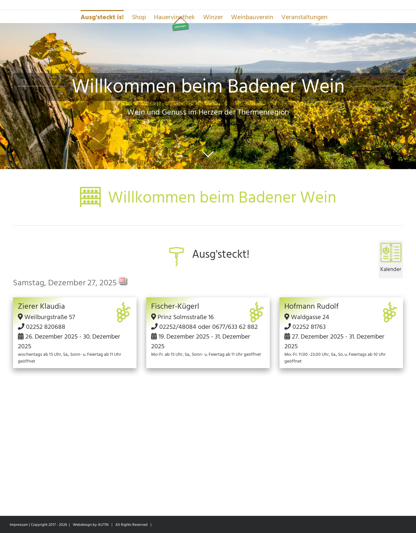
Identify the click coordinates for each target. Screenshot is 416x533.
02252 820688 (45, 326)
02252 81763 (309, 326)
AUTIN (103, 524)
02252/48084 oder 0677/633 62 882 (208, 326)
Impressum (19, 524)
